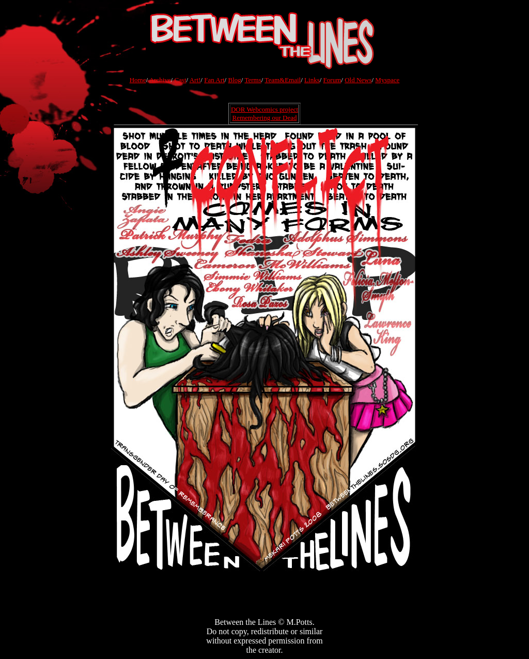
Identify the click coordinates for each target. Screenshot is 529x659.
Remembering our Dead (264, 117)
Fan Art (214, 80)
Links (312, 80)
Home (138, 80)
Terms (252, 80)
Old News (358, 80)
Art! (195, 80)
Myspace (387, 80)
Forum (332, 80)
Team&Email (282, 80)
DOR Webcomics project (264, 109)
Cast (180, 80)
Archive (160, 80)
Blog (234, 80)
